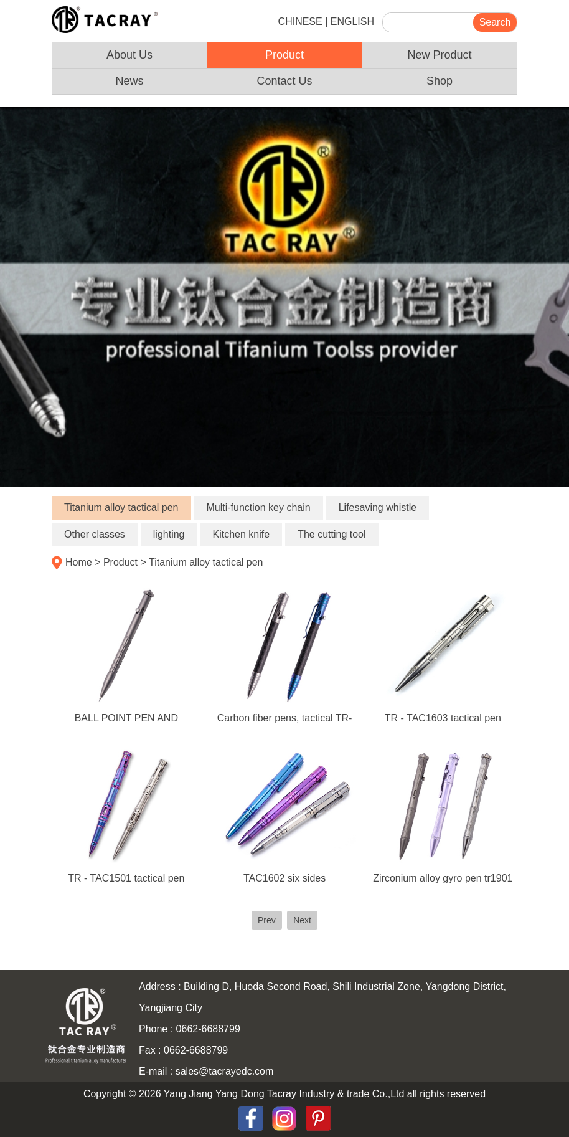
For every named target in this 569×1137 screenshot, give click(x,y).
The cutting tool (331, 534)
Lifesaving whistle (377, 507)
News (129, 81)
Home (78, 562)
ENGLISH (352, 21)
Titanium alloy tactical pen (121, 507)
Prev (267, 920)
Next (302, 920)
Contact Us (284, 81)
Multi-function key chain (259, 507)
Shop (439, 81)
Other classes (94, 534)
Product (284, 55)
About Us (129, 55)
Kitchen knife (241, 534)
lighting (169, 534)
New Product (439, 55)
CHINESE (300, 21)
